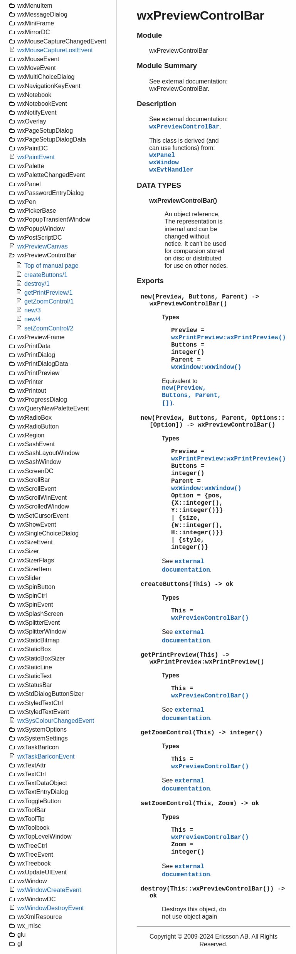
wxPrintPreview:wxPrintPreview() (228, 337)
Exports (150, 281)
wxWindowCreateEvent (49, 890)
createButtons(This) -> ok (187, 584)
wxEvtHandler (171, 170)
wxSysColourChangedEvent (55, 720)
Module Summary (167, 66)
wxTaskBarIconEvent (46, 756)
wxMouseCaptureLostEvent (55, 50)
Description (157, 104)
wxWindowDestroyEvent (50, 908)
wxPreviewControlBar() (210, 618)
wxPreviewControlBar (184, 126)
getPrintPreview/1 (48, 292)
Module (149, 35)
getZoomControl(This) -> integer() (202, 732)
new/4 (32, 319)
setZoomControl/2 (48, 328)
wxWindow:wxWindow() (206, 367)
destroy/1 (37, 283)
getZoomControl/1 (49, 301)
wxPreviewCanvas (42, 246)
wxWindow (164, 162)
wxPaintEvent (36, 157)
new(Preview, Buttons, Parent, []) (191, 396)
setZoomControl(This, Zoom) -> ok (200, 803)
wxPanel (162, 155)
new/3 (32, 310)
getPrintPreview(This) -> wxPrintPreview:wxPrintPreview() (202, 658)
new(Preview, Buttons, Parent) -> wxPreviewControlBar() (200, 300)
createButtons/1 (45, 275)
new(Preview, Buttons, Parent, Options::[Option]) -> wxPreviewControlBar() (213, 422)
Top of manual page (51, 265)
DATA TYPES (159, 185)
